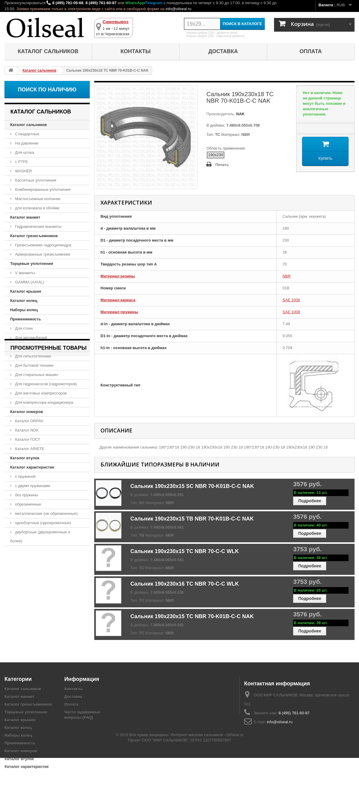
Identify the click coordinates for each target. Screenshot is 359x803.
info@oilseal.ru (178, 9)
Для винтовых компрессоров (40, 393)
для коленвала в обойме (36, 208)
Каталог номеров (26, 411)
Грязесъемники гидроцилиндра (42, 245)
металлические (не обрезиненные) (46, 513)
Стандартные (26, 134)
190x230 (215, 155)
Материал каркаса (117, 300)
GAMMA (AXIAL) (29, 282)
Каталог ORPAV (28, 421)
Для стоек (23, 328)
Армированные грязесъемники (42, 254)
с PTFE (21, 161)
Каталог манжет (25, 217)
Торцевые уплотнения (31, 263)
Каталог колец (23, 300)
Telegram (154, 3)
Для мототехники (30, 347)
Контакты (135, 51)
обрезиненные (27, 504)
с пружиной (24, 476)
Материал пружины (119, 312)
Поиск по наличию (47, 90)
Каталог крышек (25, 291)
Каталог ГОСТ (27, 439)
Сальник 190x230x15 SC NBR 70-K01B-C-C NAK (192, 486)
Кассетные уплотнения (35, 180)
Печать (222, 164)
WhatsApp (134, 3)
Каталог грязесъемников (34, 236)
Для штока (24, 152)
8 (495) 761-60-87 (101, 3)
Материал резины (117, 276)
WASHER (23, 171)
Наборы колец (24, 310)
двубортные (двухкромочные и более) (40, 536)
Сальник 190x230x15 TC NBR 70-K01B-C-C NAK (192, 616)
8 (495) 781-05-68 (67, 3)
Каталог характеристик (32, 467)
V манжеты (24, 273)
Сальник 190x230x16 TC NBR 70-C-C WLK (184, 584)
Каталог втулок (24, 458)
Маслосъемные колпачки (37, 198)
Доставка (223, 51)
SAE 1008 (291, 300)
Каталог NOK (26, 430)
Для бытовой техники (33, 365)
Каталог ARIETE (29, 448)
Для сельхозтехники (32, 356)
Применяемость (25, 319)
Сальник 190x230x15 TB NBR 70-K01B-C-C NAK (192, 519)
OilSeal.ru (234, 780)
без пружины (26, 495)
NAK (240, 114)
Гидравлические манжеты (37, 226)
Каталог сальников (48, 51)
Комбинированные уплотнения (42, 189)
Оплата (310, 51)
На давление (26, 143)
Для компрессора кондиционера (43, 402)
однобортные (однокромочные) (42, 523)
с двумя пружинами (32, 485)
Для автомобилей (30, 337)
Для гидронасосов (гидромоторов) (45, 384)
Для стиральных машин (36, 374)
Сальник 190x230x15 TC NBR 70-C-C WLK (184, 551)
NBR (286, 276)
